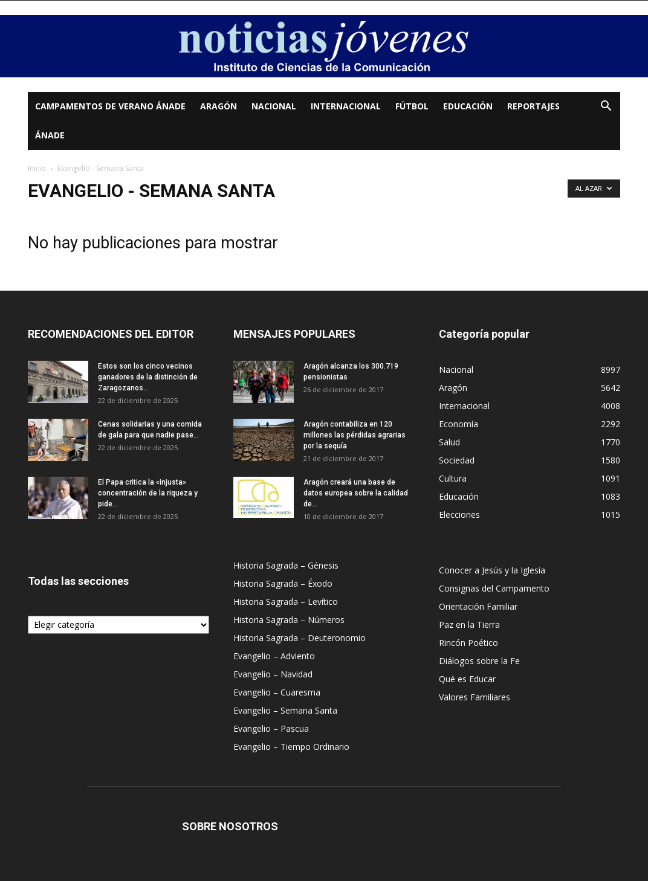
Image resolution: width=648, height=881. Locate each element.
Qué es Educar (467, 679)
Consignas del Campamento (494, 588)
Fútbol (412, 106)
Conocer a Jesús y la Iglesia (492, 570)
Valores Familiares (474, 697)
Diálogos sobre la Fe (479, 660)
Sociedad (457, 460)
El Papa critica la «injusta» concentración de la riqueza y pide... (148, 493)
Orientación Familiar (478, 606)
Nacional (273, 106)
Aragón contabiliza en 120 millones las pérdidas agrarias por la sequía (354, 435)
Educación (468, 106)
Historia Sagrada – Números (289, 619)
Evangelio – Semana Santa (285, 710)
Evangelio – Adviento (274, 656)
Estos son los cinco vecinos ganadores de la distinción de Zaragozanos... (148, 377)
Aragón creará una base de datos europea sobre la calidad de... (355, 493)
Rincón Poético (468, 642)
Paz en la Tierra (469, 624)
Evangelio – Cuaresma (276, 692)
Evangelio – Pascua (271, 728)
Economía (458, 424)
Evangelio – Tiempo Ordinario (291, 746)
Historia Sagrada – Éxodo (282, 583)
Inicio (37, 168)
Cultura (453, 478)
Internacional (346, 106)
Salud (449, 442)
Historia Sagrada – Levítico (285, 601)
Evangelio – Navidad (273, 674)
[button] (605, 107)
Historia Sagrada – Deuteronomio (299, 638)
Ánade (50, 135)
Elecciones (459, 514)
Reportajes (533, 106)
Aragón (218, 106)
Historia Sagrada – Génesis (286, 565)
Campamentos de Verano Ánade (110, 106)
